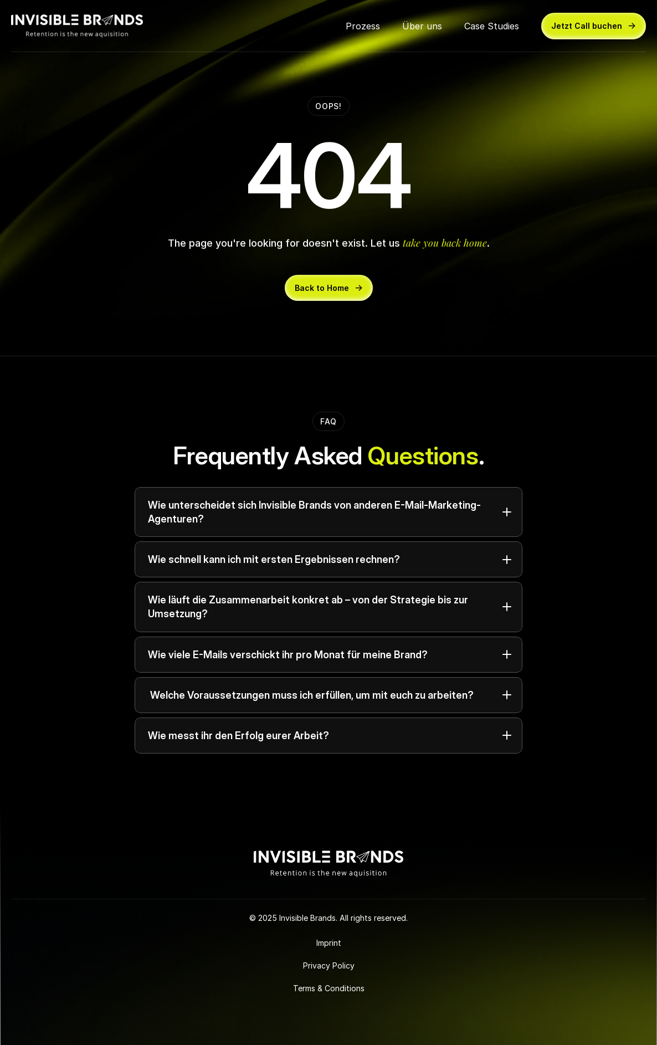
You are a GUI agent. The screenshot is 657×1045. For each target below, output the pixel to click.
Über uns (422, 26)
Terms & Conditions (329, 988)
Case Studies (491, 26)
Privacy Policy (329, 965)
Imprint (328, 942)
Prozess (363, 26)
